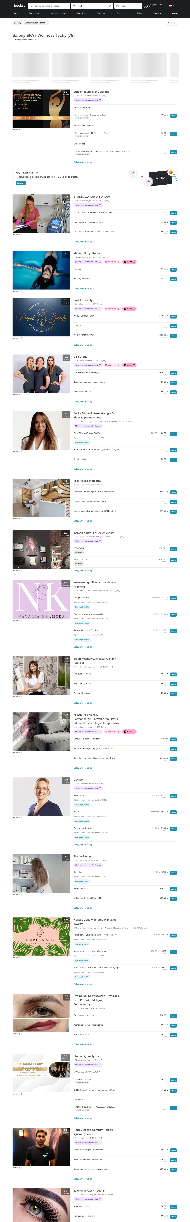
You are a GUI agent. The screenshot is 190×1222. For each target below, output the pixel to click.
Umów (173, 115)
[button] (49, 6)
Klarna (129, 261)
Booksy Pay (112, 262)
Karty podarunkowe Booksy (88, 100)
